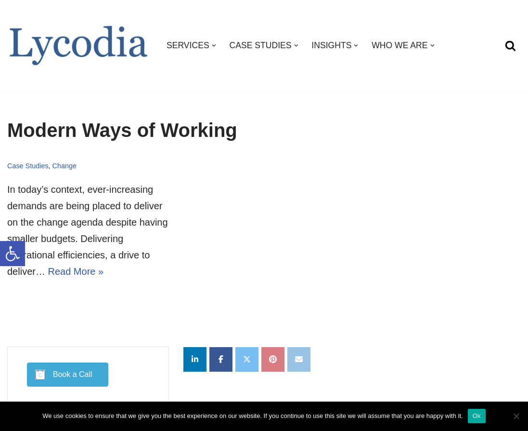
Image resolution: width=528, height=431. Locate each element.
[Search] (510, 45)
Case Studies (28, 166)
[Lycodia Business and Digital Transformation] (78, 45)
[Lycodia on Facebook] (220, 359)
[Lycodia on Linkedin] (194, 359)
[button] (12, 253)
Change (64, 166)
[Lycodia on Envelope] (298, 359)
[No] (516, 416)
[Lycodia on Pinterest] (272, 359)
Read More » (75, 271)
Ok (477, 415)
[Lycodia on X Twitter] (246, 359)
